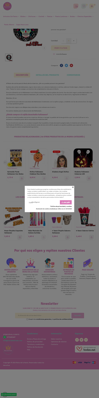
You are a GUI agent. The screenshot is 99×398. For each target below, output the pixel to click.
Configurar (34, 202)
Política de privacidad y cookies (61, 206)
